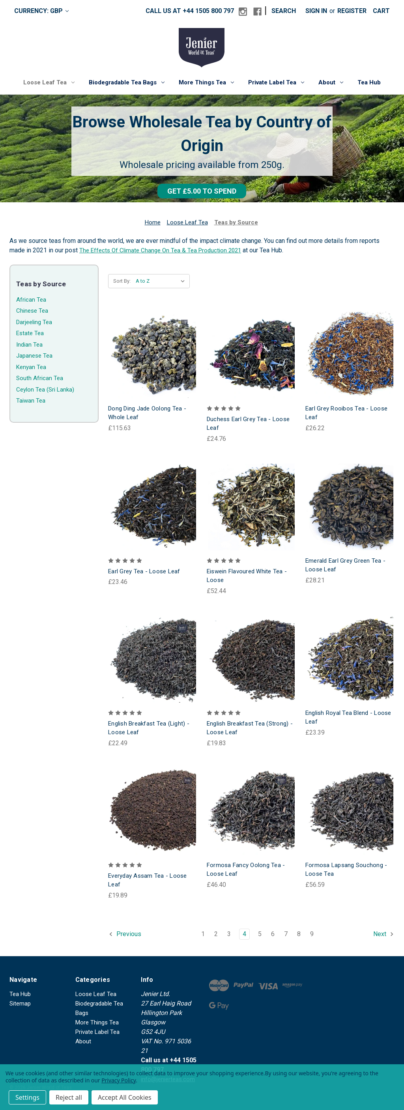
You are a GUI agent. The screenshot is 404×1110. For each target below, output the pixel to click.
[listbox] (162, 281)
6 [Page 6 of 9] (273, 934)
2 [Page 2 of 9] (216, 934)
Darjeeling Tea (34, 322)
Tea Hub (369, 82)
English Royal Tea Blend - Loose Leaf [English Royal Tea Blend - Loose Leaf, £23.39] (348, 717)
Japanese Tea (34, 355)
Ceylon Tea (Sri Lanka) (45, 389)
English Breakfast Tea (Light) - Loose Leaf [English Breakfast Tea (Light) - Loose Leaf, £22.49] (148, 728)
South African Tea (39, 378)
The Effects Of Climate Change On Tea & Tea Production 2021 (160, 250)
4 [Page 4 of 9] (244, 934)
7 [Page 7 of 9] (286, 934)
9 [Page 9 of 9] (312, 934)
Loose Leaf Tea (49, 82)
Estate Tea (30, 333)
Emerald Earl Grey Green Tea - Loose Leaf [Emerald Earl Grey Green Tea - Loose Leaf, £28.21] (345, 565)
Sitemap (20, 1003)
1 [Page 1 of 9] (203, 934)
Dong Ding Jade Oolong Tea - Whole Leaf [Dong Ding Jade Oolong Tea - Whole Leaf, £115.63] (147, 413)
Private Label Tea (276, 82)
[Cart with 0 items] (381, 11)
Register (352, 11)
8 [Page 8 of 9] (299, 934)
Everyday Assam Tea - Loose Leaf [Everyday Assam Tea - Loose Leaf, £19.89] (147, 880)
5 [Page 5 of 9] (260, 934)
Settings (27, 1097)
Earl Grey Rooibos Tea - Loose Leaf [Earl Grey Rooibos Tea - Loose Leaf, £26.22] (346, 413)
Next (383, 934)
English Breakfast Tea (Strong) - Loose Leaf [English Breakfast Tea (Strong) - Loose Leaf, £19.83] (250, 728)
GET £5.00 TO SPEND (201, 191)
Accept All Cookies (125, 1097)
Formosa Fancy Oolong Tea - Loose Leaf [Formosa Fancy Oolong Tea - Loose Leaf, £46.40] (246, 870)
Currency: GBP (41, 11)
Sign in (316, 11)
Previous (124, 934)
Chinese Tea (32, 310)
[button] (201, 191)
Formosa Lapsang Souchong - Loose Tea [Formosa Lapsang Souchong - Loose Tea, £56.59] (346, 870)
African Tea (31, 299)
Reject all (69, 1097)
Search (283, 11)
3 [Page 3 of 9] (229, 934)
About (330, 82)
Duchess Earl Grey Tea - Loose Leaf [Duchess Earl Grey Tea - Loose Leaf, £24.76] (248, 424)
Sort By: (122, 281)
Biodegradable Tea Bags (127, 82)
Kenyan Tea (31, 367)
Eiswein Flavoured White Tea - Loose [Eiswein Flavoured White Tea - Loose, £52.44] (247, 576)
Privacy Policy (118, 1080)
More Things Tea (206, 82)
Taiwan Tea (30, 400)
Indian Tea (29, 344)
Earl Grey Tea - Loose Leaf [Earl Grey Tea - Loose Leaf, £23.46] (144, 571)
